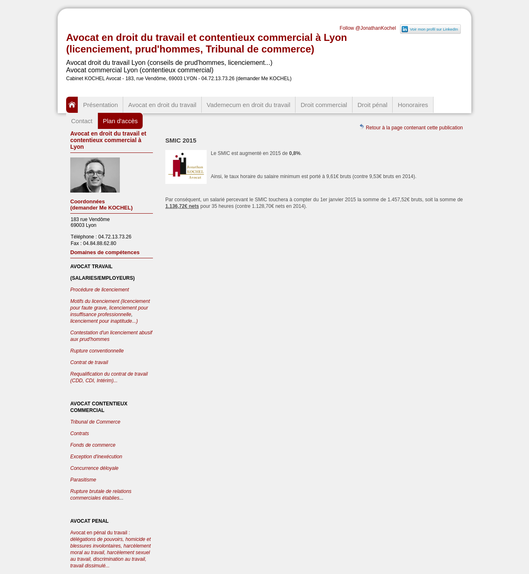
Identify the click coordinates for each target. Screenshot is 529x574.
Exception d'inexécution (96, 457)
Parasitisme (83, 480)
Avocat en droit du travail (162, 104)
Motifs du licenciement (95, 301)
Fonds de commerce (92, 445)
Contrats (79, 433)
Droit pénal (372, 104)
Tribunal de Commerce (95, 422)
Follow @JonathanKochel (368, 28)
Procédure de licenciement (99, 290)
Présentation (100, 104)
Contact (82, 120)
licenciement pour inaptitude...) (104, 321)
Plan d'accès (120, 120)
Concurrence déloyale (94, 468)
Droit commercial (323, 104)
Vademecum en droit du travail (248, 104)
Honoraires (413, 104)
